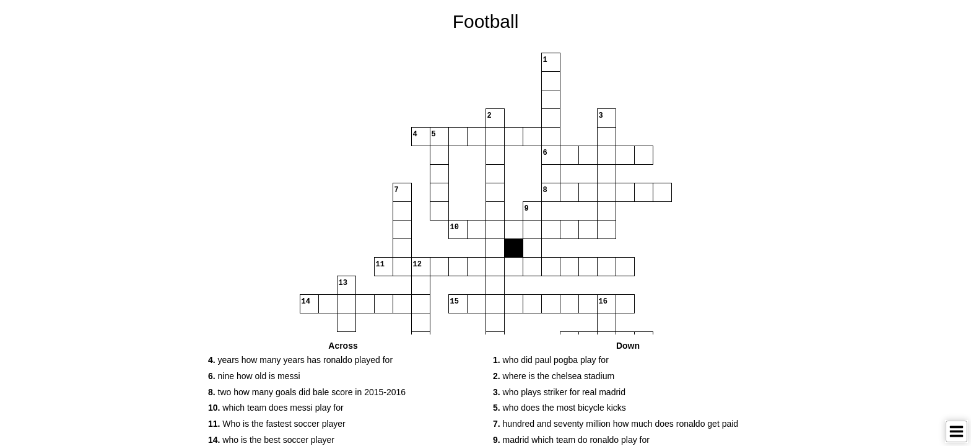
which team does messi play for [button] (276, 408)
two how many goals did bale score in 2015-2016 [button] (307, 392)
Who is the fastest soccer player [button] (277, 424)
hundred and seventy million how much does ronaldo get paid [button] (615, 424)
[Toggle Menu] (956, 431)
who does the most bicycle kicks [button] (559, 408)
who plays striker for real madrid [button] (559, 392)
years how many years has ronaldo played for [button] (300, 360)
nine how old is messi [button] (254, 376)
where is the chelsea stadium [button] (553, 376)
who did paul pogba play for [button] (551, 360)
